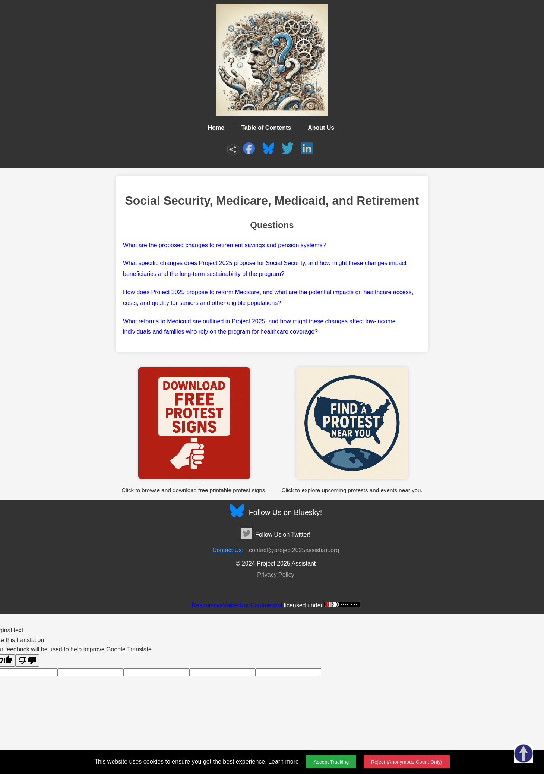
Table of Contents (266, 128)
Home (216, 128)
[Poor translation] (27, 660)
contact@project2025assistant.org (294, 550)
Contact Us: (228, 550)
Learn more (283, 761)
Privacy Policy (275, 575)
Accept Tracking (331, 762)
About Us (321, 128)
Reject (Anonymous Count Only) (406, 762)
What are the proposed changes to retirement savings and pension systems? (224, 245)
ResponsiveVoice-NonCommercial (237, 605)
